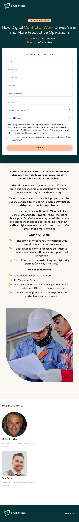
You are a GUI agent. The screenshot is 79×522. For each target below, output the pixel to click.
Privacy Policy (49, 130)
